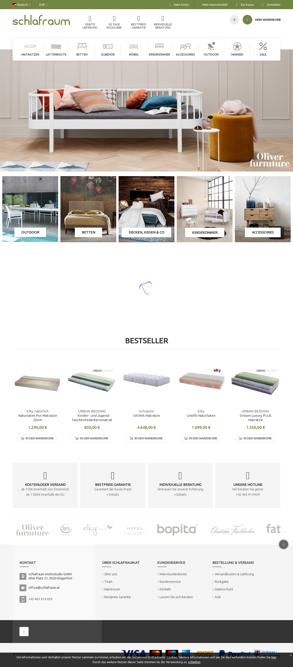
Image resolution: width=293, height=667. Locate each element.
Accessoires (263, 232)
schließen (194, 662)
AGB (218, 597)
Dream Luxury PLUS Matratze (255, 418)
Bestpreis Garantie (117, 597)
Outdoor (30, 232)
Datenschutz (224, 589)
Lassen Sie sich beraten (176, 597)
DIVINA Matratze (146, 415)
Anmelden (273, 4)
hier (273, 657)
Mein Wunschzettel (215, 4)
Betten (88, 232)
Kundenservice (170, 582)
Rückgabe (222, 582)
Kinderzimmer (204, 232)
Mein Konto (181, 4)
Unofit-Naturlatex (201, 415)
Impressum (112, 589)
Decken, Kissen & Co (146, 232)
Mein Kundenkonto (173, 574)
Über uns (110, 574)
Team (108, 582)
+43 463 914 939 (40, 599)
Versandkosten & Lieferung (234, 574)
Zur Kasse (247, 4)
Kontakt (165, 589)
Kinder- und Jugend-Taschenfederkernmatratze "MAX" (94, 418)
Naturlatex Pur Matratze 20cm (37, 418)
